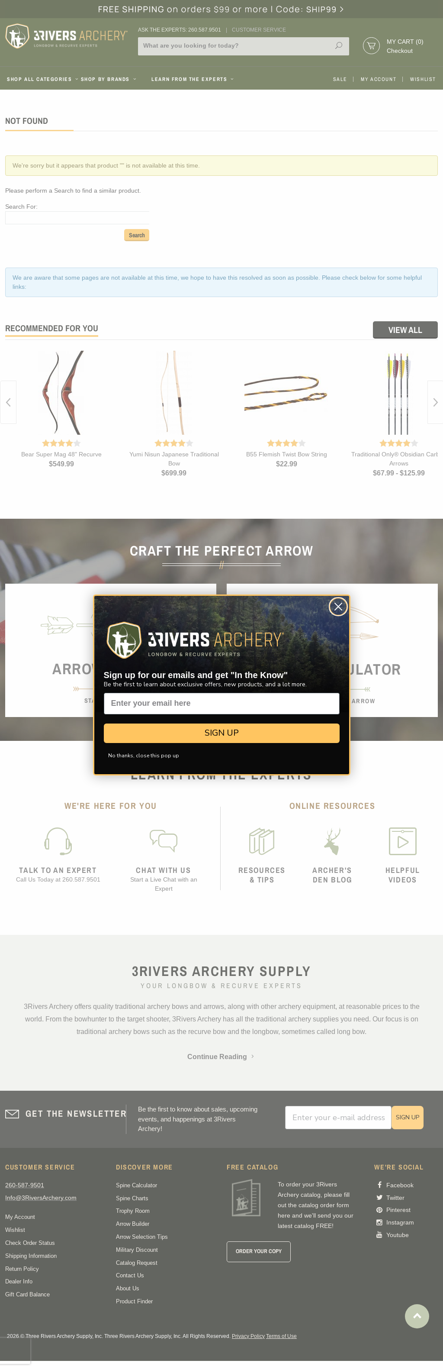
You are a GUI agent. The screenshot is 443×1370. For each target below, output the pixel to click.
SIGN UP (222, 733)
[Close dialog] (338, 606)
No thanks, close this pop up (143, 755)
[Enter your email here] (222, 703)
